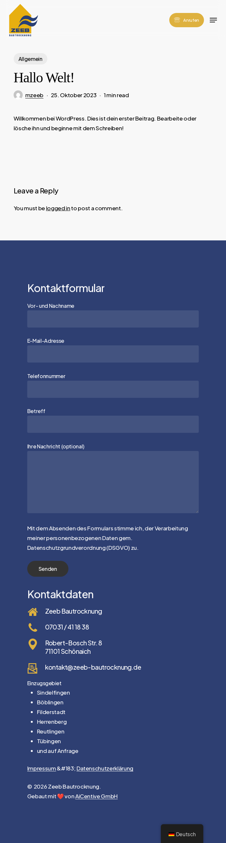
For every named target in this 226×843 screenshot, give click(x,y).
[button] (213, 20)
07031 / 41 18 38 (67, 627)
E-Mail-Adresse (113, 350)
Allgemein (30, 58)
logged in (58, 208)
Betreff (113, 420)
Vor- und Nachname (113, 315)
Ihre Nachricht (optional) (113, 479)
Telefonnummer (113, 385)
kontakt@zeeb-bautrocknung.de (93, 667)
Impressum (41, 768)
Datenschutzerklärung (105, 768)
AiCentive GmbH (96, 796)
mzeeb (34, 94)
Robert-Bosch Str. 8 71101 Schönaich (73, 647)
